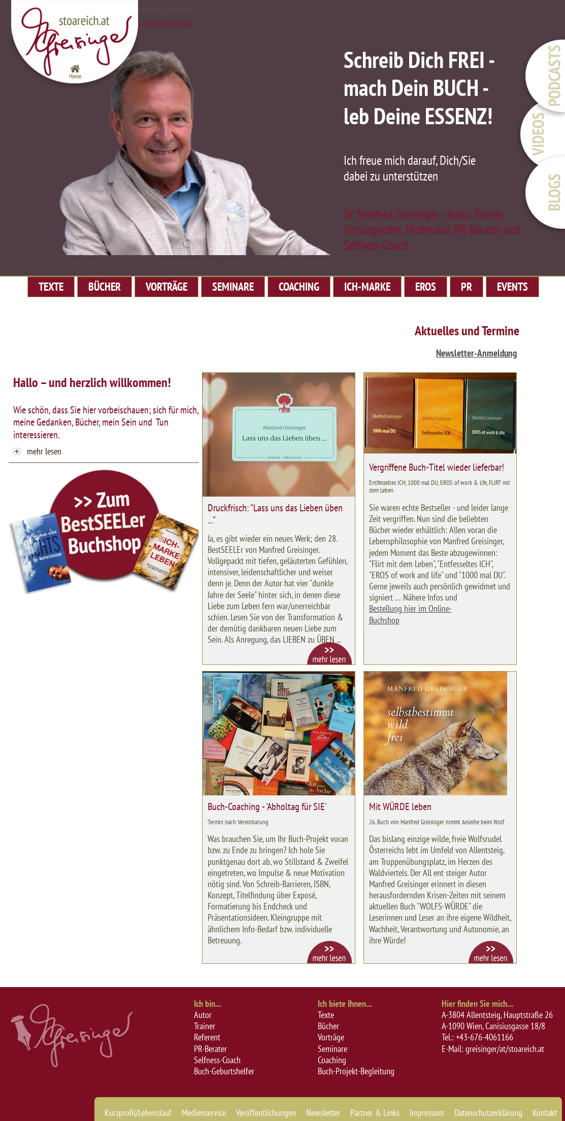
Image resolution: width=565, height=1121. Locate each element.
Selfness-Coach (217, 1060)
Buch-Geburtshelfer (224, 1071)
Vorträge (331, 1037)
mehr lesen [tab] (37, 451)
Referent (207, 1037)
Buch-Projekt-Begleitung (356, 1071)
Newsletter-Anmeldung (476, 352)
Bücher (328, 1026)
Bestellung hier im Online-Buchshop (410, 614)
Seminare (332, 1049)
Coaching (332, 1060)
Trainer (204, 1026)
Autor (203, 1015)
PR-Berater (210, 1049)
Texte (326, 1015)
